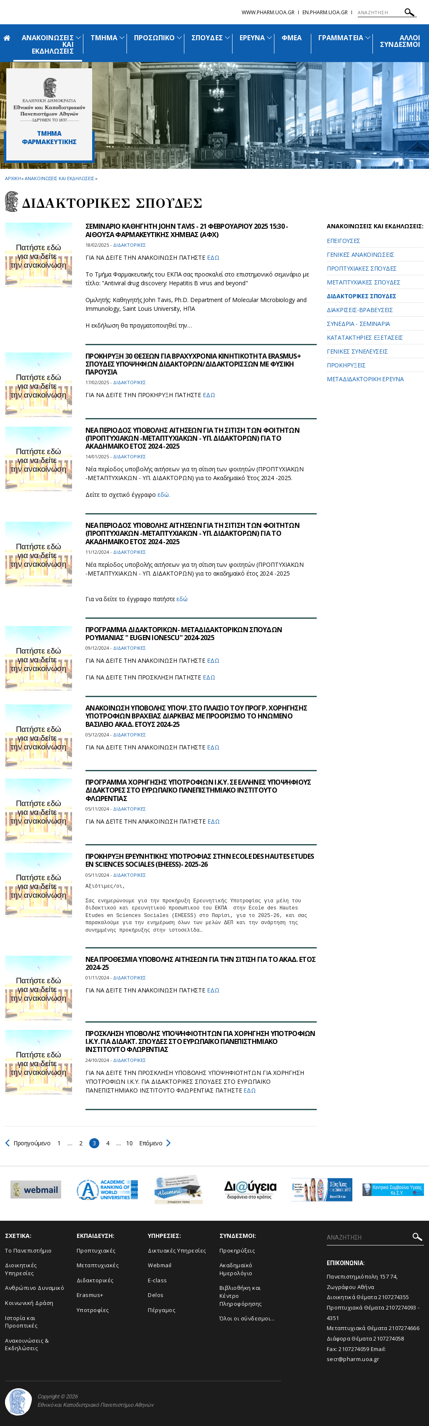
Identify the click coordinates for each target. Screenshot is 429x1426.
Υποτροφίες (93, 1310)
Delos (156, 1295)
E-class (157, 1280)
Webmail (160, 1265)
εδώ (182, 599)
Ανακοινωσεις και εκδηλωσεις (59, 178)
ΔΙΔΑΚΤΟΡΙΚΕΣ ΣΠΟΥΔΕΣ (361, 296)
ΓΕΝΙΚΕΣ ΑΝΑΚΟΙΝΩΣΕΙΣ (360, 254)
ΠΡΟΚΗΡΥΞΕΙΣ (346, 365)
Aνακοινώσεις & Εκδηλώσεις (27, 1344)
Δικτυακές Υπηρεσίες (177, 1250)
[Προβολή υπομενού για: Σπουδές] (227, 37)
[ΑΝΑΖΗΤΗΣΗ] (387, 12)
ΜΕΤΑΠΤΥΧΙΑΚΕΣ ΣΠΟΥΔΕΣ (364, 282)
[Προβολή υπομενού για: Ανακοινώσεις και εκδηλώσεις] (78, 37)
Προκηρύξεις (237, 1250)
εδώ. (164, 495)
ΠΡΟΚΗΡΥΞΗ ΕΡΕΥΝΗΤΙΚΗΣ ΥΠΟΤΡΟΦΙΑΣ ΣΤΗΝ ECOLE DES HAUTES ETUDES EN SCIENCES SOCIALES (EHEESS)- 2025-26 (199, 860)
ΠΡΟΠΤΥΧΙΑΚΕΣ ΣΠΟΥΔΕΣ (362, 268)
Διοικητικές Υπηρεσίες (21, 1269)
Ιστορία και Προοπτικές (21, 1322)
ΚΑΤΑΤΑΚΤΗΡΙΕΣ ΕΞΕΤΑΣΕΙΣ (365, 337)
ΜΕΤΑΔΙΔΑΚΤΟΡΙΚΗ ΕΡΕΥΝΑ (365, 379)
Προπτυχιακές (96, 1250)
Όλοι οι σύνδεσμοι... (247, 1318)
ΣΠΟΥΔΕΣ (206, 37)
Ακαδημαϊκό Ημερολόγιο (236, 1269)
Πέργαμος (161, 1310)
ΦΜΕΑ (292, 37)
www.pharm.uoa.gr (268, 12)
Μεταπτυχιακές (98, 1265)
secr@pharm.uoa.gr (353, 1359)
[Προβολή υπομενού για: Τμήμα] (122, 37)
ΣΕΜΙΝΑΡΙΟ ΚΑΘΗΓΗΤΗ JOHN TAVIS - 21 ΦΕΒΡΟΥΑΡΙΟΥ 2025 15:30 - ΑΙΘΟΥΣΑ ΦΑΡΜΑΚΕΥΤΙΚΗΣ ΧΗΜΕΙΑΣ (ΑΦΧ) (186, 230)
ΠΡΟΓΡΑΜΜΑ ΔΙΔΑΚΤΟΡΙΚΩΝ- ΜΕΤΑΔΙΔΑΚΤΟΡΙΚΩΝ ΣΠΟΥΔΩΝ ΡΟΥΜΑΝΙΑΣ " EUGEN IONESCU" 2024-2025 (183, 633)
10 (129, 1143)
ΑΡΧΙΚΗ (13, 178)
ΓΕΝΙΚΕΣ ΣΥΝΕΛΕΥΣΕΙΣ (357, 351)
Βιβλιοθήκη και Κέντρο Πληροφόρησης (241, 1295)
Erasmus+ (90, 1295)
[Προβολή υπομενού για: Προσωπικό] (179, 37)
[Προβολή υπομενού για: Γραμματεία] (367, 37)
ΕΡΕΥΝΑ (252, 37)
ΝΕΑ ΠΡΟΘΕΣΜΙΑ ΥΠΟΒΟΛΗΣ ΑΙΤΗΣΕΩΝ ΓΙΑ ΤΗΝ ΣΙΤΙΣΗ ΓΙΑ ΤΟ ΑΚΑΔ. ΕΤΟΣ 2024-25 (200, 963)
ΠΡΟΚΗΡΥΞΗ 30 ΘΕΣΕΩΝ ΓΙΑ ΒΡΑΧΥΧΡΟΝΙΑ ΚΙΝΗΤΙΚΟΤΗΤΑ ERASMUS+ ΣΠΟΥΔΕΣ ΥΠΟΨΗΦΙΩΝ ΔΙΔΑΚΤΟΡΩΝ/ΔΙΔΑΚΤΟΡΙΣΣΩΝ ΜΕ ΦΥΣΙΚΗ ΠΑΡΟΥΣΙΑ (193, 364)
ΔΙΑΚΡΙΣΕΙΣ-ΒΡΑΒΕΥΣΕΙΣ (360, 310)
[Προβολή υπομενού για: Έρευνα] (269, 37)
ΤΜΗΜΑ (103, 37)
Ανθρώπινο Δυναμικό (34, 1288)
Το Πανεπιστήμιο (28, 1250)
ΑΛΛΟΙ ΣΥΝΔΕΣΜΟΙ (400, 41)
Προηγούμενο (28, 1143)
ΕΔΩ (213, 257)
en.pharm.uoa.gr (325, 12)
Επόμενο (154, 1143)
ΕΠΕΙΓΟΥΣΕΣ (343, 241)
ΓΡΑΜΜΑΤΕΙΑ (340, 37)
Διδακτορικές (95, 1280)
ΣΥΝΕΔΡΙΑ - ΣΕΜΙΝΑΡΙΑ (358, 324)
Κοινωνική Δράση (29, 1303)
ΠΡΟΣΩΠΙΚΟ (154, 37)
